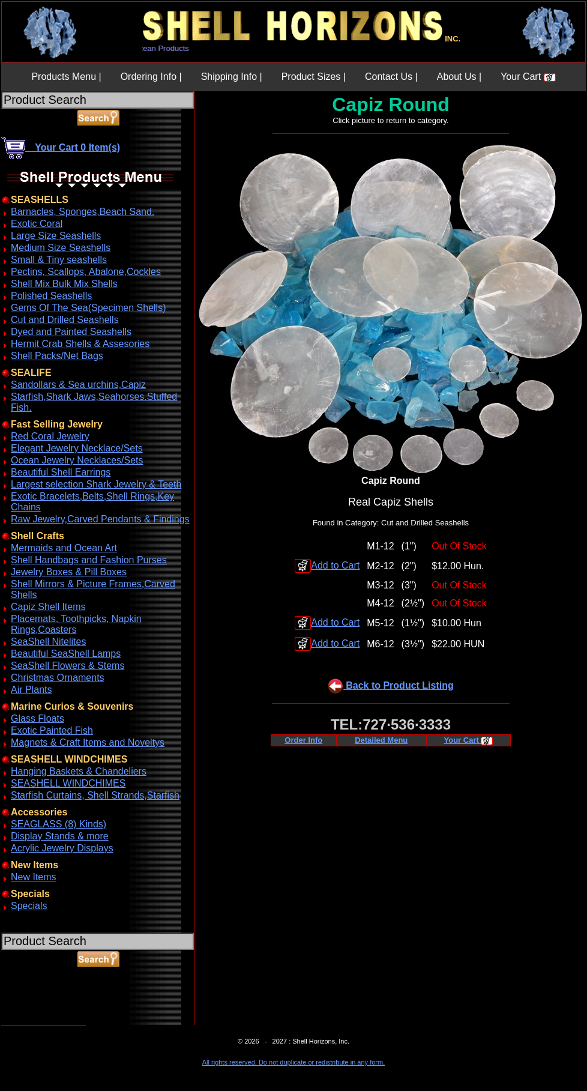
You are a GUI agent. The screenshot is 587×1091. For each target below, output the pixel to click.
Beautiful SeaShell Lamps (66, 653)
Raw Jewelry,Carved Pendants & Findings (100, 519)
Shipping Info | (231, 76)
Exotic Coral (36, 224)
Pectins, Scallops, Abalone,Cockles (86, 272)
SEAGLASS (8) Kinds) (58, 824)
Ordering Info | (151, 76)
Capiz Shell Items (48, 607)
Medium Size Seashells (60, 248)
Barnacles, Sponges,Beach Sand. (82, 212)
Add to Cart (327, 565)
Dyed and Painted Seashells (71, 332)
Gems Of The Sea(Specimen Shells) (88, 308)
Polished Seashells (51, 296)
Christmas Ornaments (57, 677)
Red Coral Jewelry (50, 436)
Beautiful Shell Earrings (60, 472)
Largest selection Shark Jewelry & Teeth (96, 484)
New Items (33, 877)
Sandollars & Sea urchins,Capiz (78, 384)
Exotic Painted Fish (52, 730)
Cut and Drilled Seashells (65, 320)
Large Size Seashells (56, 236)
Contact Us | (391, 76)
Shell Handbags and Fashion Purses (89, 560)
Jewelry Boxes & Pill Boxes (69, 572)
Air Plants (31, 690)
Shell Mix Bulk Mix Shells (64, 284)
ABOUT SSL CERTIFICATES (32, 1023)
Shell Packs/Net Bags (57, 356)
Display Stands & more (60, 836)
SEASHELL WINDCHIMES (68, 783)
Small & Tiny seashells (59, 260)
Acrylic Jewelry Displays (62, 848)
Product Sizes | (313, 76)
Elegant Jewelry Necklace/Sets (77, 448)
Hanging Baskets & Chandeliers (78, 771)
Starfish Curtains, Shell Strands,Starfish (95, 795)
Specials (29, 906)
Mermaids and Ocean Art (64, 548)
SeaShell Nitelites (48, 641)
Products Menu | (66, 76)
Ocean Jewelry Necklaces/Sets (77, 460)
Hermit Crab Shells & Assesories (80, 344)
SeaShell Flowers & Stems (67, 665)
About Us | (459, 76)
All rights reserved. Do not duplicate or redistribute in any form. (293, 1062)
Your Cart (528, 76)
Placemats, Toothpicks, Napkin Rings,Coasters (76, 624)
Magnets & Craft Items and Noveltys (87, 742)
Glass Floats (37, 718)
